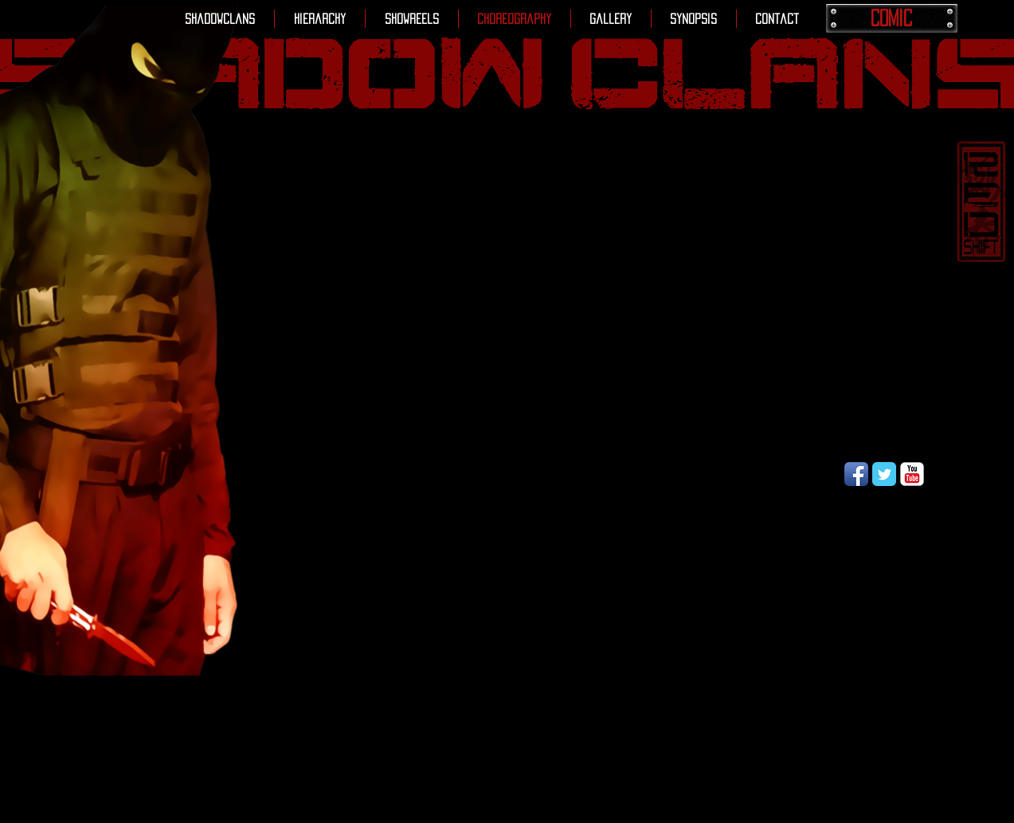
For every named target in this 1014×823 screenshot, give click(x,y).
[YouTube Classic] (912, 474)
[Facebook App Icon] (856, 474)
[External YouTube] (610, 313)
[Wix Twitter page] (884, 474)
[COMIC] (891, 18)
